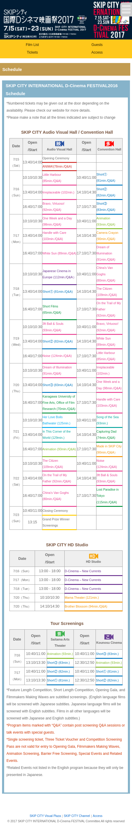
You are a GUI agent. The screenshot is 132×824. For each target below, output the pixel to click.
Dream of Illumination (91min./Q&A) (105, 253)
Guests (97, 45)
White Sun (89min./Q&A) (59, 253)
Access (97, 52)
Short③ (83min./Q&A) (57, 385)
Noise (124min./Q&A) (57, 356)
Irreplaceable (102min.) (58, 192)
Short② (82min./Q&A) (57, 341)
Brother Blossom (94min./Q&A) (86, 606)
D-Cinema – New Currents (83, 571)
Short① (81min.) (107, 671)
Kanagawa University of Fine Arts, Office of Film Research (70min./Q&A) (58, 403)
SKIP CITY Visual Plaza (45, 816)
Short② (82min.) (58, 671)
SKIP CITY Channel (77, 816)
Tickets (32, 52)
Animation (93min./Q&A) (59, 449)
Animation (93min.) (60, 654)
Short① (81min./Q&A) (57, 291)
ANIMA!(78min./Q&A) (57, 166)
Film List (32, 45)
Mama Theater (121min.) (82, 597)
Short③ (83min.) (107, 654)
